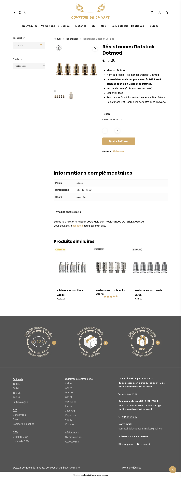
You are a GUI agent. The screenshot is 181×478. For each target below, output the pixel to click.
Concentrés (19, 414)
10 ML (16, 383)
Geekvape (70, 401)
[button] (95, 48)
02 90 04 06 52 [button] (129, 394)
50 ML (16, 388)
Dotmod (69, 392)
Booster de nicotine (23, 423)
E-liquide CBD (20, 436)
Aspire (68, 387)
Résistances (71, 38)
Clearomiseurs (73, 437)
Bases (16, 419)
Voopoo (69, 424)
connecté (77, 225)
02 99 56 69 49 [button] (129, 416)
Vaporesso (71, 415)
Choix (107, 113)
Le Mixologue (20, 401)
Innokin (69, 406)
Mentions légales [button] (131, 467)
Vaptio (68, 419)
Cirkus (68, 383)
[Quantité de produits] (111, 130)
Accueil (58, 38)
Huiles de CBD (21, 441)
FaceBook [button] (145, 444)
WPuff (68, 397)
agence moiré (72, 467)
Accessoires (72, 441)
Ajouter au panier (119, 141)
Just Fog (70, 410)
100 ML (17, 392)
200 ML (17, 397)
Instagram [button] (127, 444)
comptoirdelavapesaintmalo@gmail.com (141, 428)
